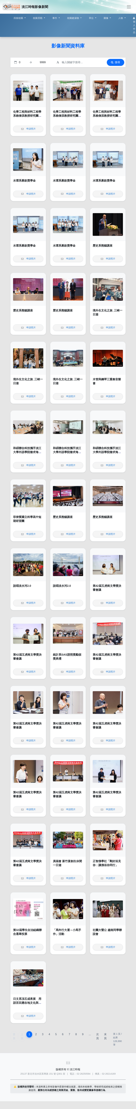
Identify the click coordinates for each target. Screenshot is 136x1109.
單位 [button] (91, 18)
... (90, 1034)
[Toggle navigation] (128, 7)
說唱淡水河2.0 (22, 585)
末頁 (105, 1036)
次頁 (97, 1036)
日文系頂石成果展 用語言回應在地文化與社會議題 (27, 1002)
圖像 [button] (106, 18)
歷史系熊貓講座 (102, 245)
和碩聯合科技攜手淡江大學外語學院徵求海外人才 (27, 452)
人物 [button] (121, 18)
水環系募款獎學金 (24, 180)
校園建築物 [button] (73, 18)
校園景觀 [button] (38, 18)
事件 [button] (55, 18)
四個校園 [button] (19, 18)
